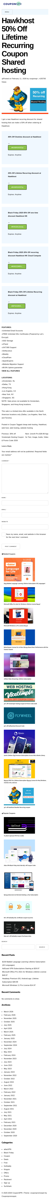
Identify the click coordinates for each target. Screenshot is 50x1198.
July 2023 (8, 1062)
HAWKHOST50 (18, 147)
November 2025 (10, 1018)
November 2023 (10, 1058)
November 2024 (10, 1042)
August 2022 (9, 1082)
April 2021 (8, 1119)
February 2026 (9, 1015)
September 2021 (10, 1105)
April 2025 (8, 1028)
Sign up (7, 1183)
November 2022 (10, 1075)
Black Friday (9, 1153)
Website (5, 521)
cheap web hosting (30, 424)
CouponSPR (17, 1193)
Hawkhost (42, 424)
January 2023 (9, 1072)
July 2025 (8, 1025)
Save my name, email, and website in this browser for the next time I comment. (26, 535)
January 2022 (9, 1095)
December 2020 (10, 1126)
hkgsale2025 (18, 227)
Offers (6, 1173)
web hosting (14, 428)
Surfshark (8, 1186)
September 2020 (10, 1136)
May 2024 (8, 1052)
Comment (6, 461)
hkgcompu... (18, 266)
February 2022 (9, 1092)
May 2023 (8, 1069)
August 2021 (9, 1109)
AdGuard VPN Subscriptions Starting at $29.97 (20, 968)
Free (5, 1163)
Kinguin (7, 1169)
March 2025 (8, 1032)
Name (4, 497)
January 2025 (9, 1038)
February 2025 (9, 1035)
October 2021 (9, 1102)
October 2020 (9, 1132)
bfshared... (17, 306)
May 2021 (8, 1115)
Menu (7, 12)
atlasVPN (7, 1149)
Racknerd (7, 1179)
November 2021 (10, 1099)
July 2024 (8, 1048)
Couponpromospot (9, 1196)
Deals (6, 1159)
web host (5, 428)
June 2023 (8, 1065)
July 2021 (8, 1112)
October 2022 (9, 1079)
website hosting (26, 428)
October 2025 (9, 1022)
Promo (6, 1176)
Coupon (13, 424)
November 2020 (10, 1129)
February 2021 (9, 1122)
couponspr (33, 79)
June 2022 (8, 1085)
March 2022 (8, 1089)
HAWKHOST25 (18, 187)
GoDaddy (7, 1166)
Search (4, 941)
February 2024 (9, 1055)
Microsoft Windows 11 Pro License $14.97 (19, 985)
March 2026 (8, 1012)
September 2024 (10, 1045)
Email (4, 509)
